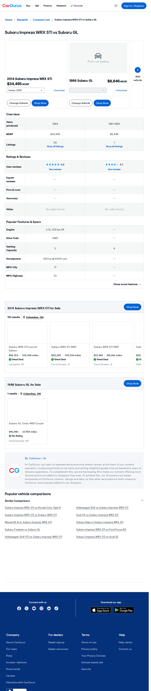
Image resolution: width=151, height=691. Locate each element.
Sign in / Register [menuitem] (134, 5)
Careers (10, 639)
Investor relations (16, 626)
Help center (125, 606)
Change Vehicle (18, 103)
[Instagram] (41, 573)
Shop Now (40, 103)
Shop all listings (55, 146)
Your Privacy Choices (93, 619)
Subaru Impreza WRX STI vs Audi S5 (97, 536)
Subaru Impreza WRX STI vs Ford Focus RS (101, 529)
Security (86, 633)
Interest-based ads (92, 626)
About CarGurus (15, 606)
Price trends (13, 633)
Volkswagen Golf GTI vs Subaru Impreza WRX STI (33, 536)
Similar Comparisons (74, 501)
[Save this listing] (43, 340)
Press (9, 619)
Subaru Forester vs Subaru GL (22, 529)
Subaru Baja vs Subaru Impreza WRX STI (99, 522)
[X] (26, 573)
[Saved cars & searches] (116, 6)
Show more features (127, 284)
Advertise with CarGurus (20, 646)
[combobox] (20, 670)
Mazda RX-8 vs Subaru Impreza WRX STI (28, 522)
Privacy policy (89, 613)
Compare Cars (41, 19)
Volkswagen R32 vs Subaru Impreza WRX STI (102, 507)
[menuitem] (28, 6)
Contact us (125, 613)
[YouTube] (34, 573)
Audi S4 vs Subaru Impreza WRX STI (97, 514)
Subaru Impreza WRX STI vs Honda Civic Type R (33, 507)
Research (22, 19)
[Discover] (77, 6)
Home (8, 19)
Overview (59, 90)
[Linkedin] (49, 573)
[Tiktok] (56, 573)
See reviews (55, 169)
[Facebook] (19, 573)
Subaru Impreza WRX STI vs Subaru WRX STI (31, 514)
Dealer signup (56, 606)
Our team (11, 613)
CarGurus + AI (37, 458)
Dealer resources (58, 613)
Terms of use (88, 606)
